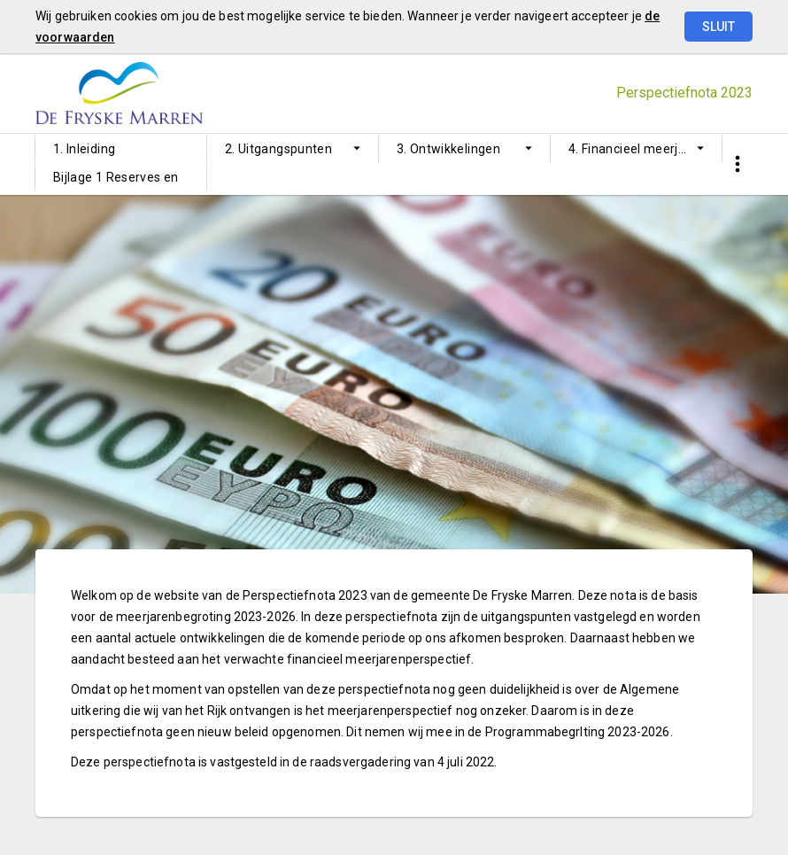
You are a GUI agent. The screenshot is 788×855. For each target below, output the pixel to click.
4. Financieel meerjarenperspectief (645, 149)
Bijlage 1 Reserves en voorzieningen (115, 180)
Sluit (718, 26)
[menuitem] (121, 149)
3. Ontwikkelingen (448, 149)
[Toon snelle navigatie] (737, 164)
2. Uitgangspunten (278, 149)
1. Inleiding (84, 149)
